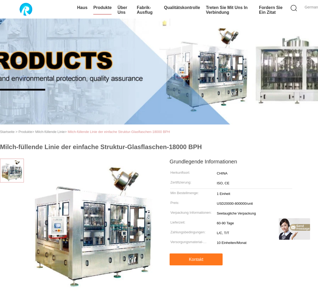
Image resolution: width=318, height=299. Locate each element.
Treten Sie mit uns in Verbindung (227, 10)
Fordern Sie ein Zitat (270, 10)
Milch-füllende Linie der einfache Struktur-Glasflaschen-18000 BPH (119, 132)
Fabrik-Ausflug (145, 10)
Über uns (122, 10)
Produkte (102, 7)
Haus (82, 7)
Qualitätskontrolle (182, 7)
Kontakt (196, 259)
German (311, 7)
